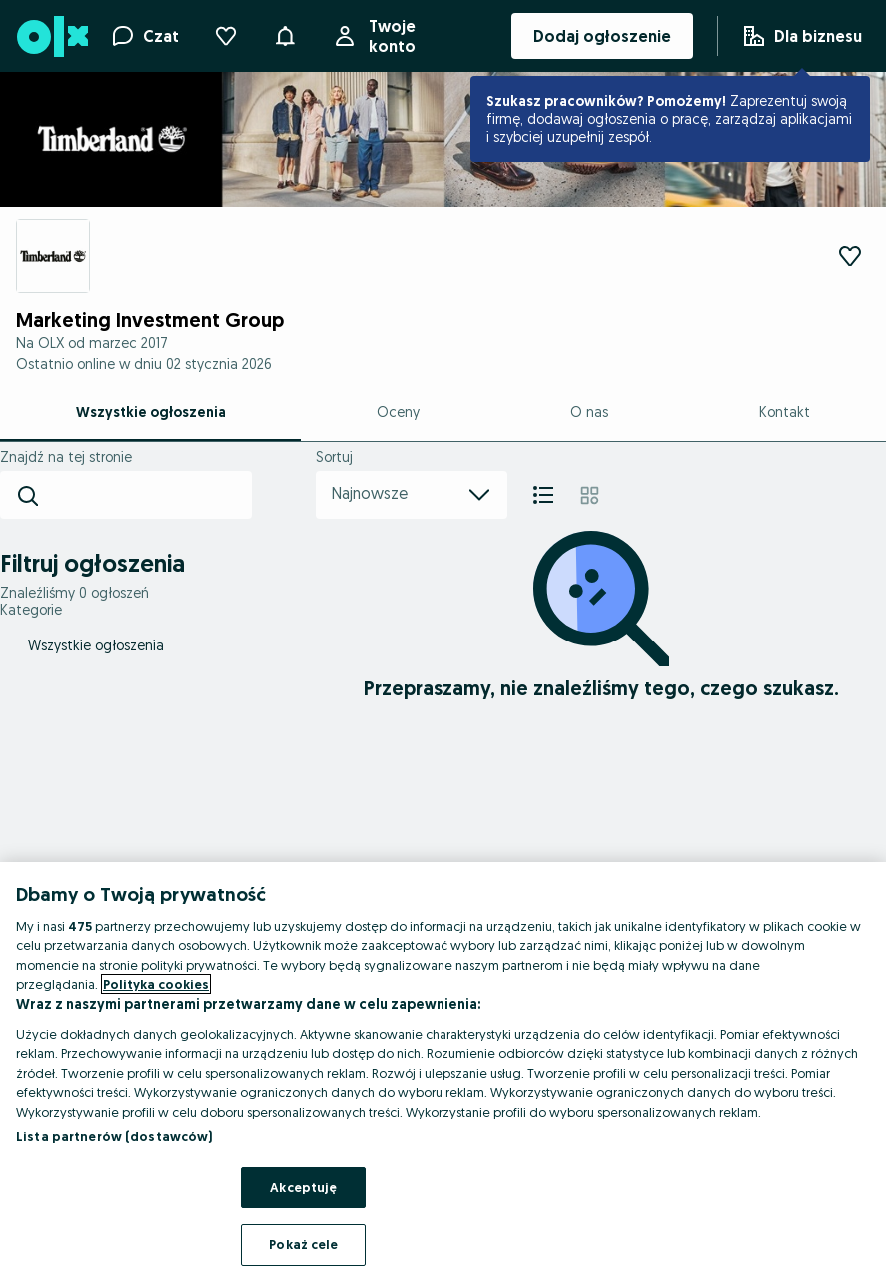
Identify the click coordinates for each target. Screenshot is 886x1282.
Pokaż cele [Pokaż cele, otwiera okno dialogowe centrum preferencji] (303, 1244)
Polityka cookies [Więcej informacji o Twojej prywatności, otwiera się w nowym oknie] (156, 984)
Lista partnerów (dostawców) (114, 1136)
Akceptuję (303, 1187)
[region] (443, 1072)
